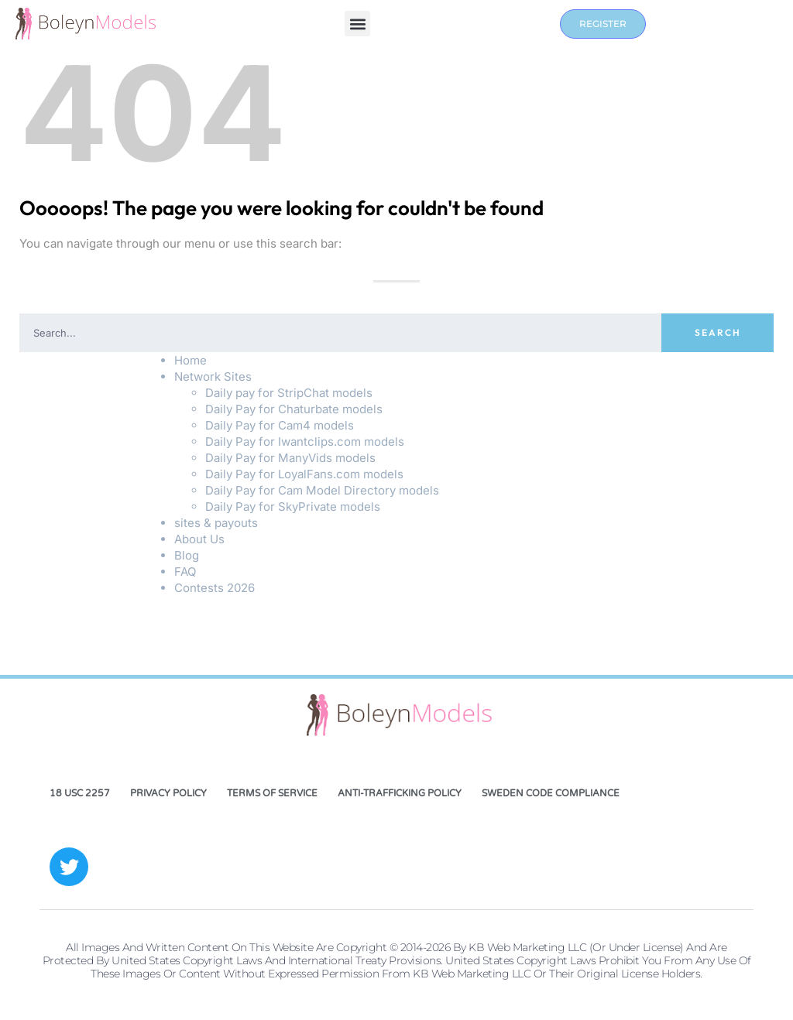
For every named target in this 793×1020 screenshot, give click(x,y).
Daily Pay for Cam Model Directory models (322, 490)
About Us (199, 539)
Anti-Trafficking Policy (400, 793)
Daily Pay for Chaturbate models (294, 409)
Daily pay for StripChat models (288, 392)
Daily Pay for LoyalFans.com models (304, 474)
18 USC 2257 (80, 793)
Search (718, 332)
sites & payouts (216, 522)
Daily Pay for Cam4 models (279, 425)
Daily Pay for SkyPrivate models (292, 506)
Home (190, 360)
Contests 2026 (214, 587)
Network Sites (213, 376)
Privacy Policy (168, 793)
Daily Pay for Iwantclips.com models (304, 441)
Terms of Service (272, 793)
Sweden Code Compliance (551, 793)
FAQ (185, 571)
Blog (186, 555)
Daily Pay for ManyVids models (290, 457)
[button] (357, 23)
